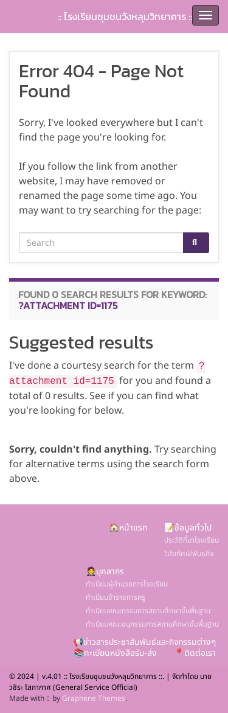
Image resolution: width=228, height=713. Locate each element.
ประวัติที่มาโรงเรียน (191, 540)
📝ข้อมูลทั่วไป (188, 527)
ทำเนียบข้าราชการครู (115, 597)
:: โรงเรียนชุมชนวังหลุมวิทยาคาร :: (125, 16)
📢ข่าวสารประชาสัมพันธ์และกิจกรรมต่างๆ (144, 642)
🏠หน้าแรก (128, 527)
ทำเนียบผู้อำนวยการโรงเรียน (127, 584)
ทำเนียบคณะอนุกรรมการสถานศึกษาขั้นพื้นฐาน (152, 624)
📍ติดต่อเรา (195, 653)
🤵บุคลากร (105, 571)
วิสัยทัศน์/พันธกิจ (188, 553)
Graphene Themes (93, 698)
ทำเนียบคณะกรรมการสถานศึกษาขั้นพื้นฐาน (148, 610)
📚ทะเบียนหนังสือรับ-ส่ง (115, 653)
